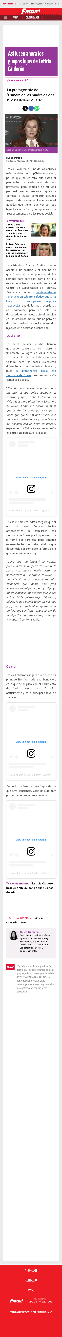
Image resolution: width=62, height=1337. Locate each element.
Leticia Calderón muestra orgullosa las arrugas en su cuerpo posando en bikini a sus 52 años (17, 250)
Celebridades (32, 17)
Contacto (31, 1280)
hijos (23, 922)
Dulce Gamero (14, 158)
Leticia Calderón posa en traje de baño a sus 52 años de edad (30, 888)
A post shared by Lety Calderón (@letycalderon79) (35, 510)
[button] (25, 108)
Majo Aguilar (36, 3)
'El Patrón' (23, 3)
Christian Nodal (52, 3)
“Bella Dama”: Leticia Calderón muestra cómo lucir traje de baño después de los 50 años (17, 232)
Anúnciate (31, 1270)
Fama (15, 17)
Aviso (31, 1290)
